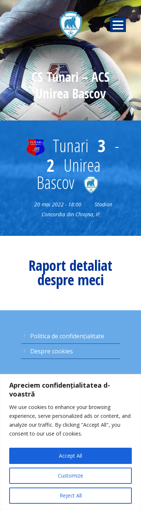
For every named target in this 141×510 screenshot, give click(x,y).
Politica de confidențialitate (67, 336)
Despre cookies (51, 351)
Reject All (71, 495)
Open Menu (118, 25)
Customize (70, 475)
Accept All (70, 455)
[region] (70, 442)
